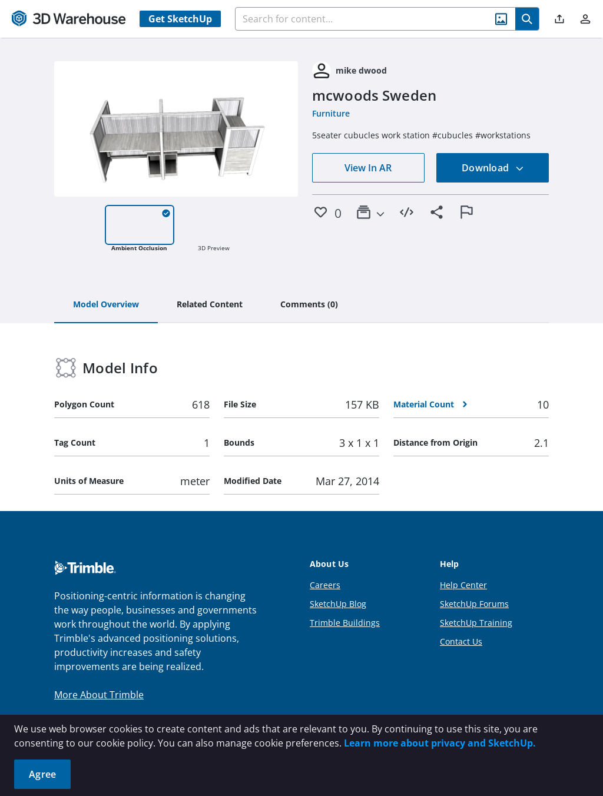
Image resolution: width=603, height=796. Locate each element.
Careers (325, 585)
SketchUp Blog (338, 603)
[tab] (106, 305)
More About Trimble (99, 694)
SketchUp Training (476, 622)
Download (493, 167)
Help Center (463, 585)
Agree (42, 774)
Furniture (331, 113)
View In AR (368, 167)
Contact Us (461, 641)
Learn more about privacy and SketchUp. (440, 743)
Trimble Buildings (345, 622)
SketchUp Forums (474, 603)
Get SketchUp (180, 18)
